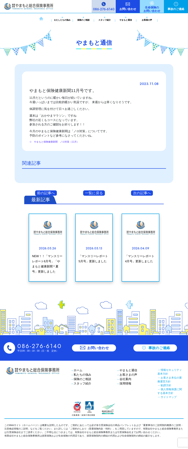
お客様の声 (147, 20)
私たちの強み (82, 374)
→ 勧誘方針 (164, 385)
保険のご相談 (83, 20)
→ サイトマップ (167, 397)
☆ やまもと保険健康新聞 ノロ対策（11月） (54, 142)
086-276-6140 (103, 9)
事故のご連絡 (176, 9)
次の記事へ (142, 193)
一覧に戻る (94, 193)
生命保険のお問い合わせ (151, 9)
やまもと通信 (126, 20)
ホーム (78, 370)
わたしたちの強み (62, 20)
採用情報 (125, 383)
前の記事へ (46, 193)
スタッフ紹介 (104, 20)
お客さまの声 (128, 374)
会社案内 (125, 379)
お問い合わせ (127, 9)
